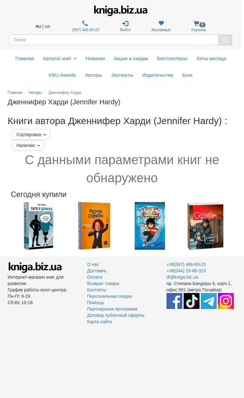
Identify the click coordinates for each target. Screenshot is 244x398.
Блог (187, 75)
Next (236, 226)
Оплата (94, 277)
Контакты (96, 289)
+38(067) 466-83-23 (186, 264)
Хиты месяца (211, 58)
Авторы (93, 75)
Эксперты (122, 75)
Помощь (95, 302)
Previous (8, 226)
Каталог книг (60, 58)
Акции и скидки (131, 58)
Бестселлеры (172, 58)
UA (47, 26)
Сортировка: (31, 134)
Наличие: (28, 145)
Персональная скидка (109, 296)
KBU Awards (62, 75)
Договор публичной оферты (115, 315)
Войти (125, 26)
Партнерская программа (112, 308)
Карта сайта (99, 321)
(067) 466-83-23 (85, 26)
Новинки (95, 58)
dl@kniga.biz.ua (182, 277)
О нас (93, 264)
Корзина (198, 26)
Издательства (157, 75)
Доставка (96, 270)
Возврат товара (103, 283)
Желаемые (161, 26)
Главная (25, 58)
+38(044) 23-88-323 (186, 270)
